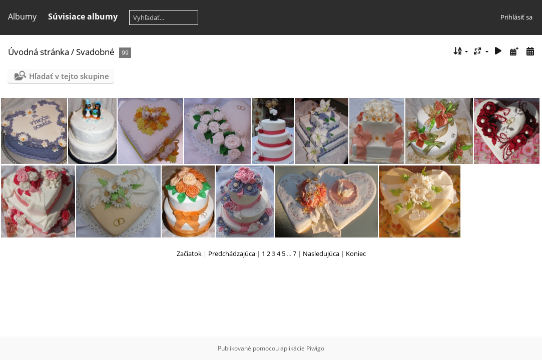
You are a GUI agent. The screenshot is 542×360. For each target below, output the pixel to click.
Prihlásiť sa (516, 17)
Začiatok (189, 253)
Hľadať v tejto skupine (69, 76)
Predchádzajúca (231, 253)
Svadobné (95, 52)
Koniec (356, 253)
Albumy (22, 16)
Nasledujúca (321, 253)
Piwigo (315, 348)
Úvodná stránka (38, 52)
